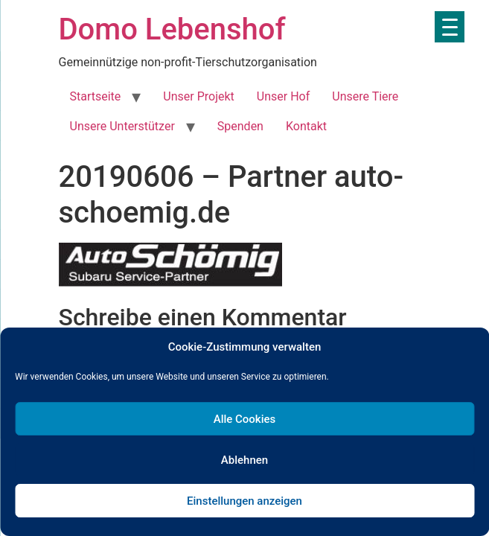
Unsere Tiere (365, 96)
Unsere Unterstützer (122, 126)
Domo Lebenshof (172, 29)
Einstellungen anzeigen (244, 501)
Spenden (240, 126)
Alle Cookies (245, 419)
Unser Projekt (198, 96)
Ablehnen (244, 460)
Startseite (95, 96)
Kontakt (306, 126)
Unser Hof (283, 96)
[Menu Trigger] (449, 26)
